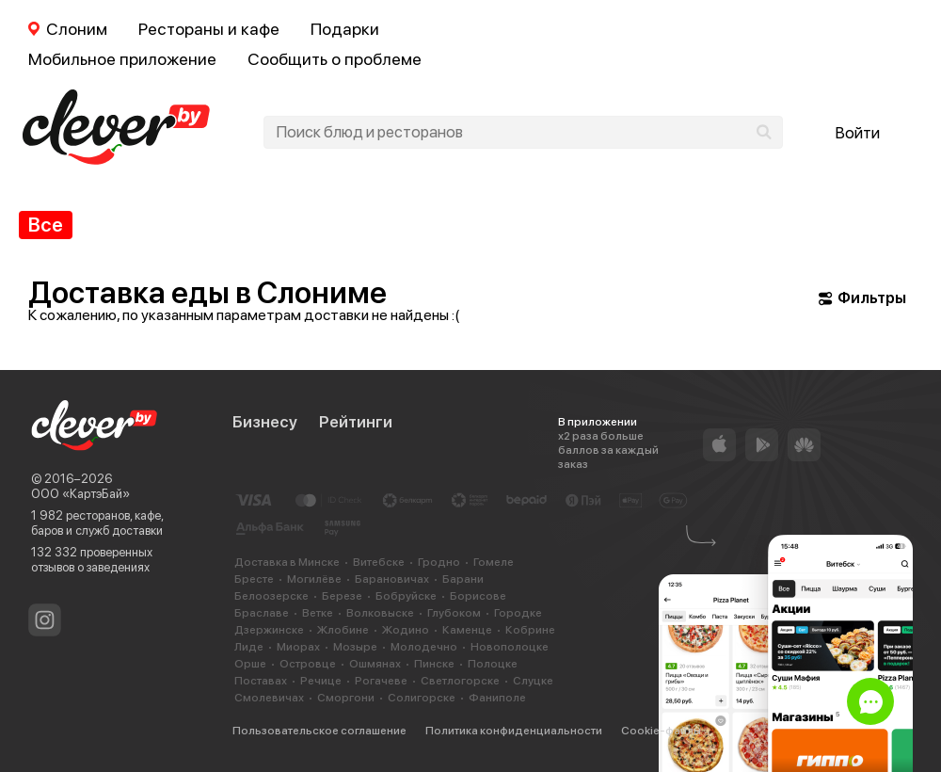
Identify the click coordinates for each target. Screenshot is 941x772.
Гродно (439, 562)
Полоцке (493, 663)
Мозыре (355, 646)
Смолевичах (269, 697)
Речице (321, 680)
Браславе (261, 612)
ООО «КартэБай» (80, 494)
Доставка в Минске (287, 562)
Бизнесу (264, 421)
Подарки (345, 29)
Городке (518, 612)
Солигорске (421, 697)
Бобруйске (406, 596)
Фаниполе (497, 697)
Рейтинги (355, 421)
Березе (342, 596)
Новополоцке (509, 646)
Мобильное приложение (122, 59)
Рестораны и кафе (208, 29)
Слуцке (533, 680)
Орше (250, 663)
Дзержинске (269, 629)
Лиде (248, 646)
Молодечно (424, 646)
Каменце (467, 629)
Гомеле (493, 562)
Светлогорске (460, 680)
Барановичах (392, 579)
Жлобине (343, 629)
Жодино (405, 629)
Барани (463, 579)
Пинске (434, 663)
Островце (307, 663)
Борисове (478, 596)
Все (45, 224)
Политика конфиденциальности (513, 730)
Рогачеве (381, 680)
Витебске (379, 562)
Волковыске (380, 612)
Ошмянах (375, 663)
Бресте (254, 579)
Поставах (260, 680)
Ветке (317, 612)
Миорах (298, 646)
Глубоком (454, 612)
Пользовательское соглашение (319, 730)
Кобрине (530, 629)
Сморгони (346, 697)
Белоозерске (271, 596)
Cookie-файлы (661, 730)
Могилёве (314, 579)
